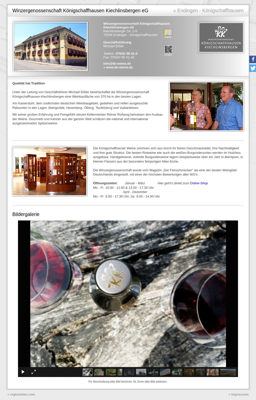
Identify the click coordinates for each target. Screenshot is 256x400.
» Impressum (238, 394)
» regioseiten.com (21, 394)
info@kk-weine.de (117, 63)
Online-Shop (199, 183)
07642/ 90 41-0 (127, 53)
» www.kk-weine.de (118, 67)
